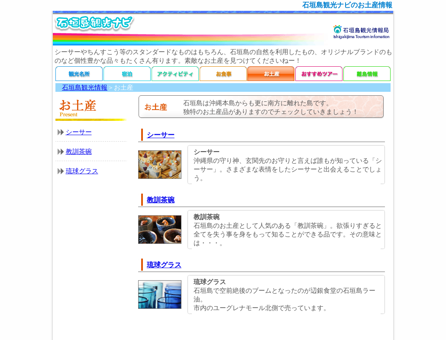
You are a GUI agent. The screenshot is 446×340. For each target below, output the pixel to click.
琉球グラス (82, 171)
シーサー (79, 132)
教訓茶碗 (79, 151)
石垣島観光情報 (84, 87)
